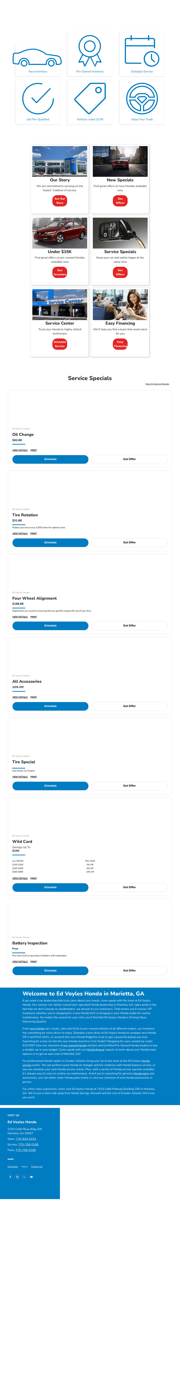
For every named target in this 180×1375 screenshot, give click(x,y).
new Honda (37, 1029)
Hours (24, 1166)
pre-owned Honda (74, 1045)
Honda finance (95, 1050)
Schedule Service (60, 344)
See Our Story (59, 201)
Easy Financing (120, 344)
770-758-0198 (28, 1144)
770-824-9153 (26, 1139)
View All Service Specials (157, 384)
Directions (13, 1166)
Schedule (50, 459)
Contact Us (36, 1166)
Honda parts (141, 1073)
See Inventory (60, 272)
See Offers (120, 201)
